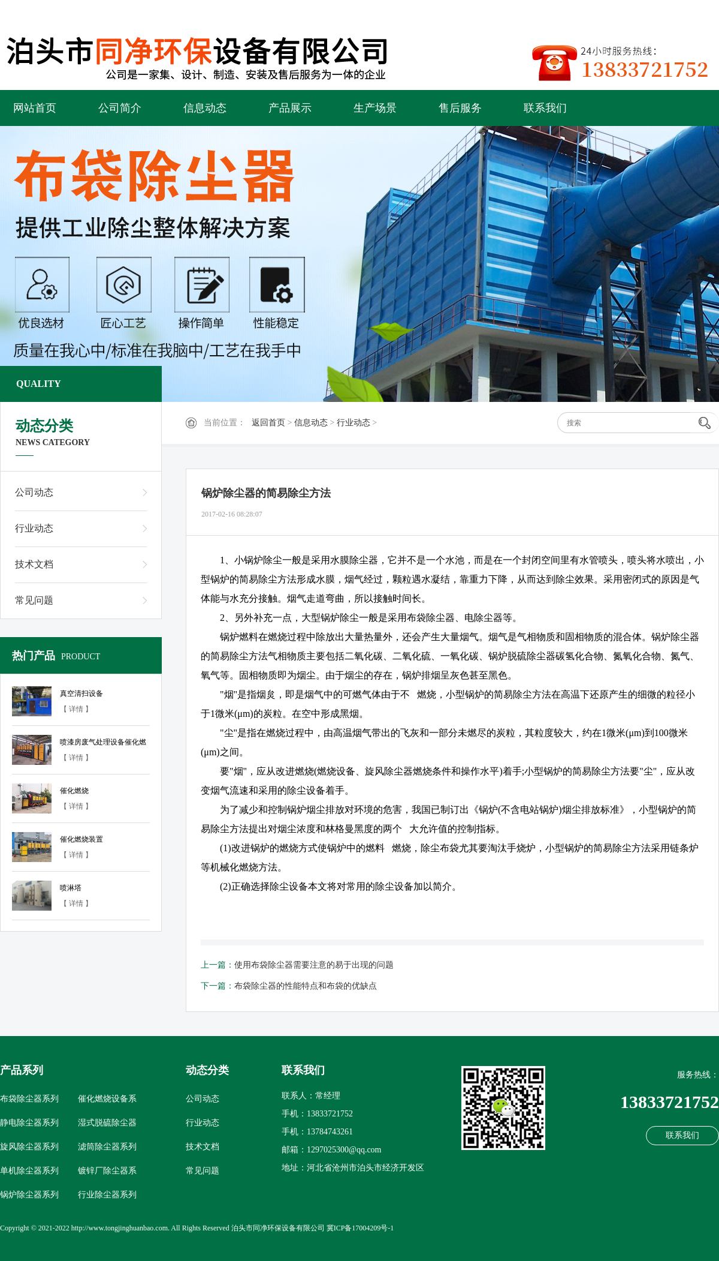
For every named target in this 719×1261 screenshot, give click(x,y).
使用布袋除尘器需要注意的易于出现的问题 (314, 964)
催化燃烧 (74, 790)
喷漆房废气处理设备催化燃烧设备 (103, 744)
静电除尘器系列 (29, 1122)
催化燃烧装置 (81, 839)
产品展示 (290, 108)
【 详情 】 (76, 709)
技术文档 (34, 564)
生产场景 (375, 108)
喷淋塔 (70, 888)
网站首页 (34, 108)
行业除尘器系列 (107, 1194)
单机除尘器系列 (29, 1170)
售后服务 (460, 108)
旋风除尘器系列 (29, 1146)
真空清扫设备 (81, 693)
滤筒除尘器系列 (107, 1146)
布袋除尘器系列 (29, 1098)
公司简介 (119, 108)
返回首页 (268, 422)
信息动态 (204, 108)
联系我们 (545, 108)
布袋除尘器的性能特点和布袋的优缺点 (305, 985)
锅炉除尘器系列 (29, 1194)
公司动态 (34, 492)
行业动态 (353, 422)
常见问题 (34, 600)
